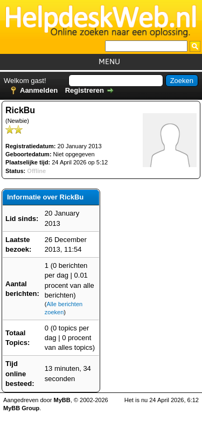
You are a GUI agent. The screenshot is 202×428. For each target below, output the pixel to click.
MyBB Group (21, 408)
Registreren (84, 90)
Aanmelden (39, 90)
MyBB (62, 400)
